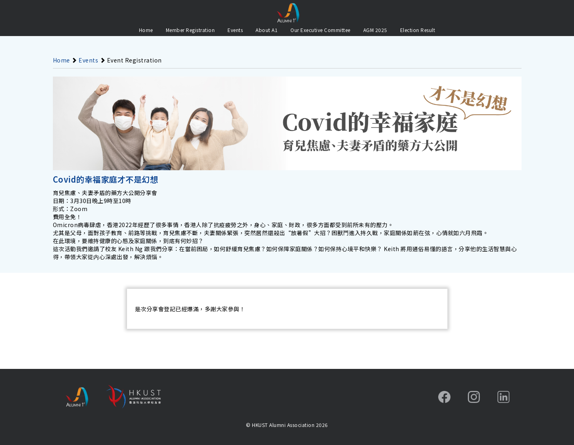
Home (146, 29)
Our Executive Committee (320, 29)
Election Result (417, 29)
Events (235, 29)
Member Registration (190, 29)
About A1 (267, 29)
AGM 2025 (375, 29)
